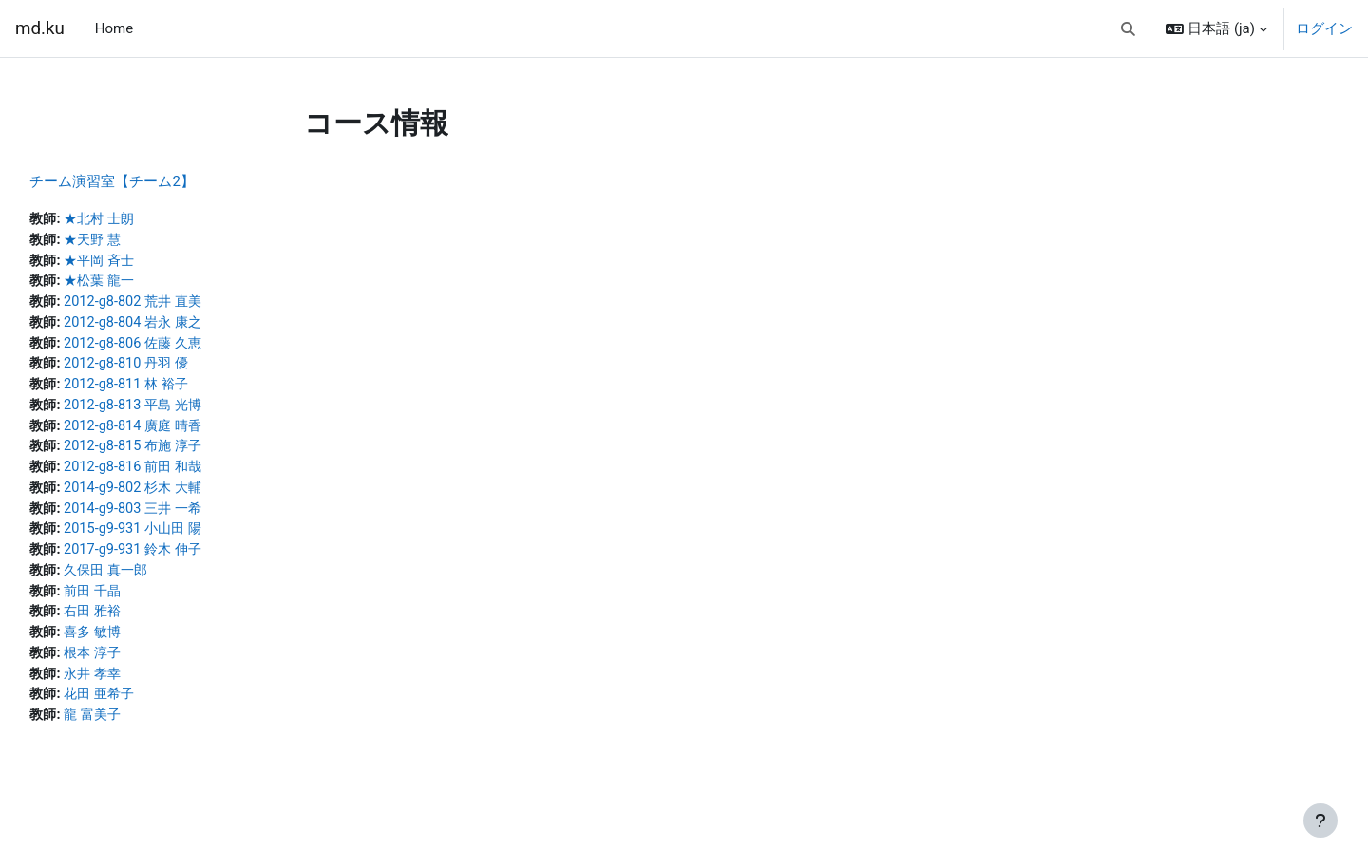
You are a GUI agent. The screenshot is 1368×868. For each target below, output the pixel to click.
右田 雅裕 (138, 625)
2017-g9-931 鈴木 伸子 (180, 561)
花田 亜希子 (145, 711)
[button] (1128, 28)
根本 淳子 (138, 668)
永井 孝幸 (138, 689)
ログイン (1324, 28)
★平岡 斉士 (145, 262)
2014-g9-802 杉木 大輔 (180, 497)
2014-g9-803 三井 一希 (180, 518)
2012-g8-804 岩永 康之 (180, 326)
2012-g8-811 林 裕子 (173, 390)
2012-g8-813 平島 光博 (180, 412)
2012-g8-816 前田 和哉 (180, 475)
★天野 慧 (138, 241)
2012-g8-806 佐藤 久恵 (180, 347)
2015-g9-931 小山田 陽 (180, 540)
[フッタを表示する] (1320, 820)
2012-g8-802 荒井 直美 (180, 304)
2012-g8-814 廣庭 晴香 (180, 433)
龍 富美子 (138, 732)
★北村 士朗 (145, 219)
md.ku (40, 28)
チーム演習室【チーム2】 (154, 181)
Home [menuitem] (114, 28)
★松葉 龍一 (145, 283)
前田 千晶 (138, 604)
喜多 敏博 (138, 646)
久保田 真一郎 (153, 583)
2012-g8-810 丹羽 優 (173, 369)
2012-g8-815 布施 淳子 (180, 454)
